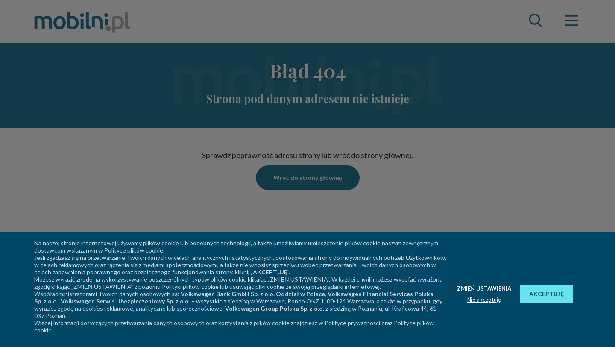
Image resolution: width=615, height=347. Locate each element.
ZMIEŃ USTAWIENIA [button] (484, 288)
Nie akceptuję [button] (484, 299)
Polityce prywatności (352, 322)
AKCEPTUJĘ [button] (546, 293)
